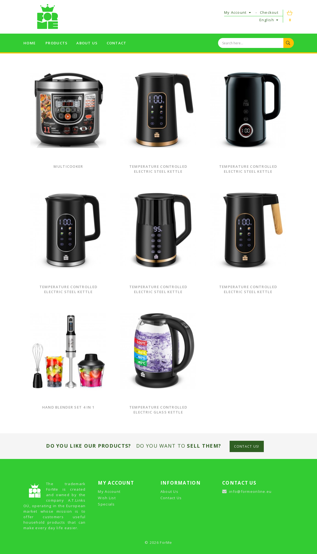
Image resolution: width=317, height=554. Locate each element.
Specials (106, 504)
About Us (169, 491)
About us (87, 42)
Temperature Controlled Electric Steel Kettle (158, 169)
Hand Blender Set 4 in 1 (68, 407)
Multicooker (68, 166)
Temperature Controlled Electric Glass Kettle (158, 410)
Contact (117, 42)
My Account (109, 491)
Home (29, 42)
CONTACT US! (246, 446)
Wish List (107, 497)
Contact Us (171, 497)
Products (56, 42)
